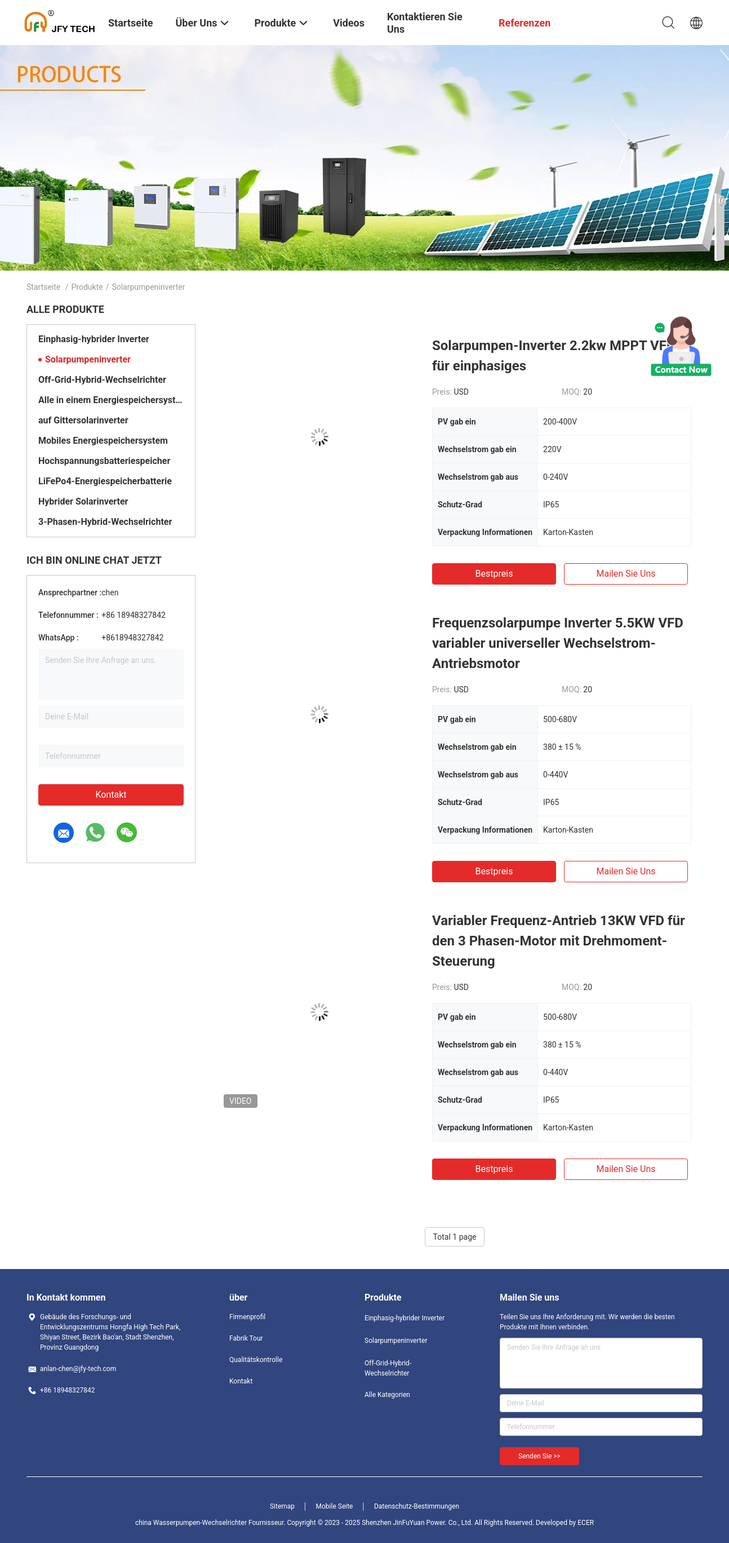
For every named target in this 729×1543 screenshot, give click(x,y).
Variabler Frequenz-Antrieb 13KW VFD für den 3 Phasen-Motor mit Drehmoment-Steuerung (558, 941)
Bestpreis (494, 573)
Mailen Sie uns (625, 573)
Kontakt (110, 794)
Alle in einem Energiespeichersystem (111, 400)
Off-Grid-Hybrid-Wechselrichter (102, 379)
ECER (585, 1523)
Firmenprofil (247, 1317)
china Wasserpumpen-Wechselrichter (191, 1523)
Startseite (43, 286)
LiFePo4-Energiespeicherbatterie (105, 481)
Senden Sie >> (539, 1456)
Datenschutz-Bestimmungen (416, 1506)
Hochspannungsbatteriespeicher (104, 461)
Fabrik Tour (246, 1338)
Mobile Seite (334, 1506)
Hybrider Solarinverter (83, 501)
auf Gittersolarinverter (83, 420)
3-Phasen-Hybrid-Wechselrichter (105, 521)
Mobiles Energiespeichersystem (103, 440)
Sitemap (282, 1506)
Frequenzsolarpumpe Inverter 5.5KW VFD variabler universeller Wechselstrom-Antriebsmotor (557, 643)
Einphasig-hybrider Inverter (93, 339)
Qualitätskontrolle (255, 1360)
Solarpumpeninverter (88, 359)
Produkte (87, 286)
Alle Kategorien (387, 1395)
